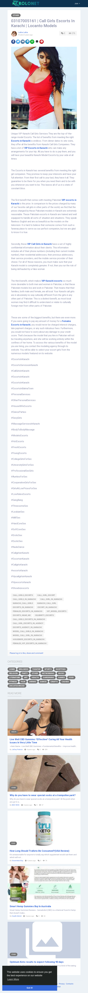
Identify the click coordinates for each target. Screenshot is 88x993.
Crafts (54, 682)
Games (61, 677)
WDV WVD (15, 805)
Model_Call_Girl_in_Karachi (27, 635)
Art (26, 677)
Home (12, 669)
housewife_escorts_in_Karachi (28, 639)
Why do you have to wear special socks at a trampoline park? (43, 795)
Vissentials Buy (17, 861)
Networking (48, 673)
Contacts (70, 984)
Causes (65, 682)
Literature (14, 677)
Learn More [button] (13, 979)
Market (58, 987)
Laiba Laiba (23, 32)
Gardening (48, 677)
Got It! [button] (30, 988)
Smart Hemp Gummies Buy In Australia (30, 906)
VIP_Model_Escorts (56, 611)
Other (16, 15)
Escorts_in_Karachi (23, 607)
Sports (48, 669)
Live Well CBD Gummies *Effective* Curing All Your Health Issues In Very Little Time (41, 741)
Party (25, 673)
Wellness (23, 669)
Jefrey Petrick (17, 749)
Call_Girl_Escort (46, 595)
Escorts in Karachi (20, 141)
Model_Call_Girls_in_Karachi (28, 631)
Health (35, 677)
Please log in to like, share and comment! (26, 653)
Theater (36, 669)
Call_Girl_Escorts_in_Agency (28, 623)
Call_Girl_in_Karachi (51, 599)
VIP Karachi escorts (52, 281)
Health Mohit (16, 916)
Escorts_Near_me (22, 615)
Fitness (13, 682)
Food (71, 677)
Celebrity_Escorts (44, 615)
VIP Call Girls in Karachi (39, 244)
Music (61, 673)
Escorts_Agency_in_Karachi (27, 627)
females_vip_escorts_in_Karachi (29, 643)
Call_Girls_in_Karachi (24, 599)
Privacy (62, 984)
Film (23, 682)
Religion (13, 673)
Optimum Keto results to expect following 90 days (37, 962)
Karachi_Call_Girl (46, 603)
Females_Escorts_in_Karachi (27, 611)
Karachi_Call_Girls (23, 603)
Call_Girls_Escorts (23, 595)
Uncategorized (17, 686)
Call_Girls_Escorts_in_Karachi (29, 619)
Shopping (61, 669)
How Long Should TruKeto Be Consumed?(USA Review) (39, 851)
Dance (43, 682)
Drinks (32, 682)
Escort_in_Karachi (47, 607)
